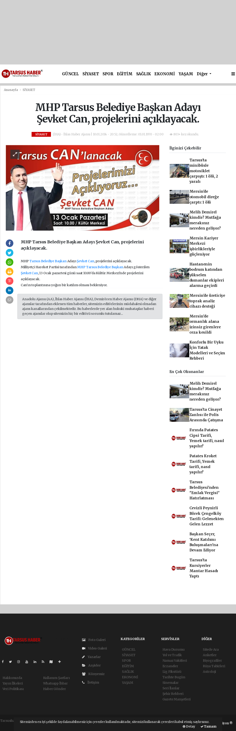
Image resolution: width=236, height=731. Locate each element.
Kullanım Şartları (56, 678)
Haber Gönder (54, 689)
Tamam (208, 726)
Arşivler (91, 665)
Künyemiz (93, 674)
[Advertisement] (118, 32)
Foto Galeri (94, 640)
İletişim (90, 682)
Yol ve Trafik (172, 655)
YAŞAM (186, 74)
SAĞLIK (143, 74)
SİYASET (91, 74)
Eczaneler (170, 666)
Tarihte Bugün (174, 677)
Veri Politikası (13, 689)
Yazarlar (91, 657)
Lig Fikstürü (172, 672)
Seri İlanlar (171, 688)
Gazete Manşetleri (176, 699)
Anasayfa (11, 90)
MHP (81, 267)
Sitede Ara (211, 649)
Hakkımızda (12, 678)
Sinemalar (170, 683)
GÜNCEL (70, 74)
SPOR (108, 74)
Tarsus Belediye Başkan (48, 261)
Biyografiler (212, 660)
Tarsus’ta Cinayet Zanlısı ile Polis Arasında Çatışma (206, 414)
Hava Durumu (173, 649)
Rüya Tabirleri (214, 666)
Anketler (209, 655)
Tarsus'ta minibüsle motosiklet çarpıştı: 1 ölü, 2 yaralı (203, 171)
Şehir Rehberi (173, 694)
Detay (189, 726)
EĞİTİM (125, 74)
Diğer (203, 74)
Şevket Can (85, 261)
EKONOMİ (164, 74)
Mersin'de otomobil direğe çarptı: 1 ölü (204, 196)
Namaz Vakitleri (174, 660)
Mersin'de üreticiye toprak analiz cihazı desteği (207, 301)
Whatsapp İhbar (55, 683)
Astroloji (209, 672)
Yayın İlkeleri (13, 683)
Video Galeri (94, 648)
